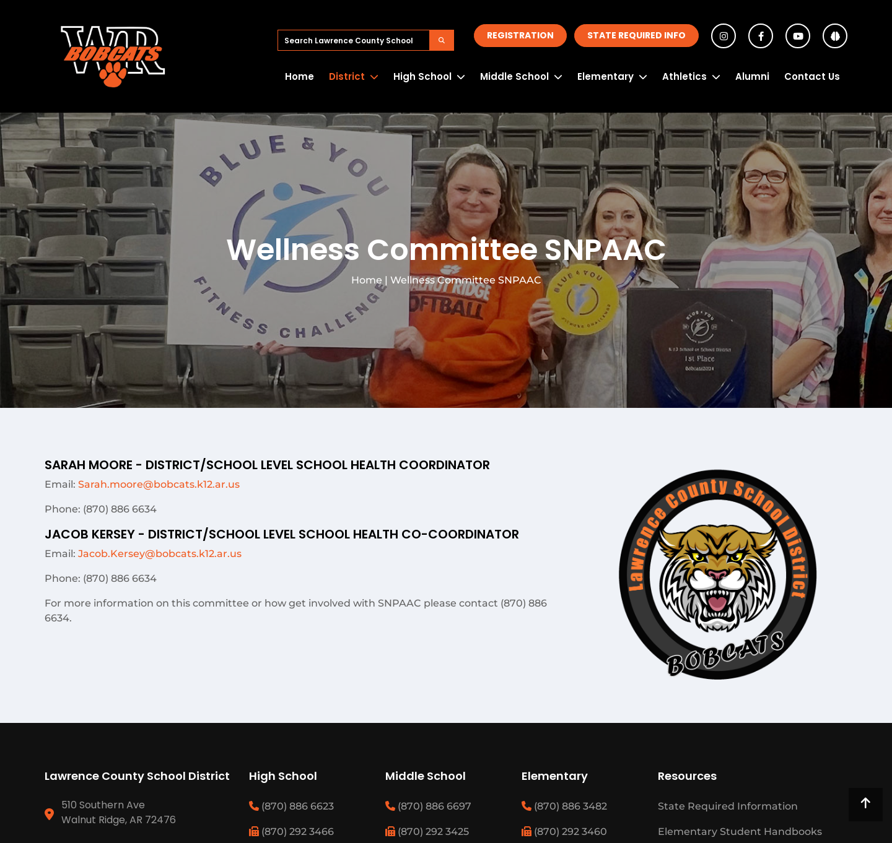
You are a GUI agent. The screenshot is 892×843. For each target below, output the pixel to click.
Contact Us (812, 76)
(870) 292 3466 (291, 831)
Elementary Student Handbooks (740, 831)
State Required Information (728, 806)
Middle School (514, 76)
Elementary (605, 76)
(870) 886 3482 (564, 806)
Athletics (684, 76)
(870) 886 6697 (428, 806)
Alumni (752, 76)
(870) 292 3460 (564, 831)
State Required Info (636, 35)
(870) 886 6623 (291, 806)
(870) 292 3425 (427, 831)
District (347, 76)
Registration (520, 35)
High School (422, 76)
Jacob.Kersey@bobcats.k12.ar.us (160, 554)
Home (299, 76)
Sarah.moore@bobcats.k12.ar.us (159, 484)
